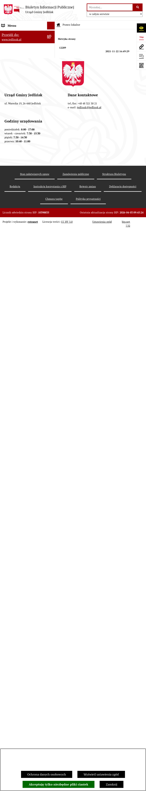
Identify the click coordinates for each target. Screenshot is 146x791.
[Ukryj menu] (51, 25)
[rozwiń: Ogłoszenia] (51, 373)
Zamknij (111, 784)
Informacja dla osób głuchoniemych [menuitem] (15, 595)
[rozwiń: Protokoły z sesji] (51, 121)
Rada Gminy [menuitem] (10, 92)
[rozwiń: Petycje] (51, 538)
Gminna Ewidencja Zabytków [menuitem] (21, 500)
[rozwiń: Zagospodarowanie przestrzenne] (51, 255)
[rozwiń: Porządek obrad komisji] (51, 111)
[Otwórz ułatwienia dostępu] (141, 28)
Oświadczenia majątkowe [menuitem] (19, 546)
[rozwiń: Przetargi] (51, 329)
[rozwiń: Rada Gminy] (51, 72)
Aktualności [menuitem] (10, 605)
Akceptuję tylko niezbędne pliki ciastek (58, 784)
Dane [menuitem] (5, 33)
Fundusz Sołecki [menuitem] (13, 554)
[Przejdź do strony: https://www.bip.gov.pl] (141, 37)
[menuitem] (27, 62)
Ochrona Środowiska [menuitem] (16, 364)
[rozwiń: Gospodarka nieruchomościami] (51, 240)
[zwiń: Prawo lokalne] (51, 171)
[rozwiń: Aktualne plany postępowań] (51, 319)
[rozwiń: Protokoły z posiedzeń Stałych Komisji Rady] (51, 131)
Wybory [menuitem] (7, 621)
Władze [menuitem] (7, 52)
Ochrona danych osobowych (46, 774)
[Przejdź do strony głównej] (38, 9)
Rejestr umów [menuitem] (11, 613)
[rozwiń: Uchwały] (51, 190)
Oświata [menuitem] (7, 523)
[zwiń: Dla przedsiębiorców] (51, 413)
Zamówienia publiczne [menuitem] (17, 290)
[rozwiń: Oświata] (51, 523)
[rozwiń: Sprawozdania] (51, 220)
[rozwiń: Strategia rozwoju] (51, 230)
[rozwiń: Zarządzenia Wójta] (51, 200)
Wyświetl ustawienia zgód (101, 774)
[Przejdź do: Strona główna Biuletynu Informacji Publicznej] (58, 25)
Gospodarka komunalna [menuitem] (18, 570)
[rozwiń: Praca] (51, 585)
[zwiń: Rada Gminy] (51, 92)
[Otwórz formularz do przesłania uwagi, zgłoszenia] (141, 55)
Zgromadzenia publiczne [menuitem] (18, 562)
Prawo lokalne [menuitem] (11, 171)
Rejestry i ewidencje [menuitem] (15, 508)
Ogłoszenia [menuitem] (9, 531)
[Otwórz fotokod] (141, 65)
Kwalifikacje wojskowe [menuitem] (17, 577)
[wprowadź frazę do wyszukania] (110, 7)
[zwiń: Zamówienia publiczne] (51, 290)
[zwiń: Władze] (51, 52)
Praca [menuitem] (5, 585)
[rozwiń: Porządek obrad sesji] (51, 101)
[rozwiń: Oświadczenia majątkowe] (51, 546)
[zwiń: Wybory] (51, 621)
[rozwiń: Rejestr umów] (51, 613)
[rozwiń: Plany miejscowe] (51, 270)
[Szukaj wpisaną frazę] (138, 7)
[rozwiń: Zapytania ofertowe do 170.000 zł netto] (51, 339)
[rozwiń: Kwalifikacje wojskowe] (51, 577)
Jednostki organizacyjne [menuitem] (18, 515)
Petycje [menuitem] (6, 539)
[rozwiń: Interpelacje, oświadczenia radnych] (51, 146)
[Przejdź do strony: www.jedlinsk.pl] (141, 46)
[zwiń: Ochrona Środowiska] (51, 363)
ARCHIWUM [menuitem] (10, 41)
